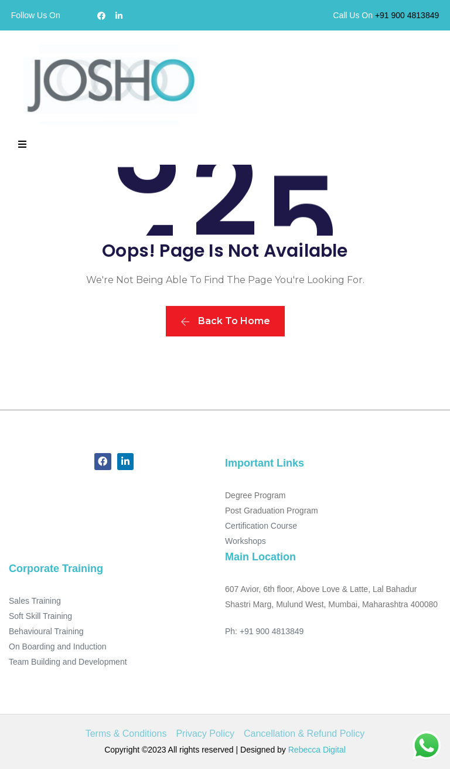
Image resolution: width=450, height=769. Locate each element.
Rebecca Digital (317, 749)
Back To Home (225, 320)
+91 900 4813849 (407, 15)
